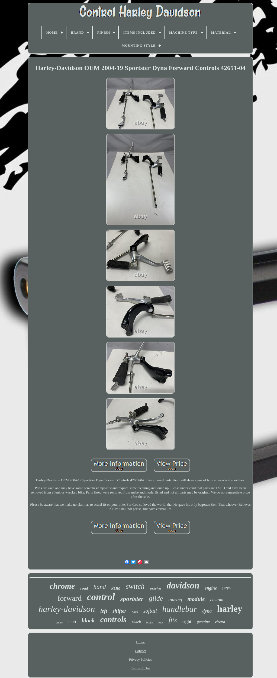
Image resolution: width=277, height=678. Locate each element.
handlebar (179, 609)
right (186, 621)
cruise (59, 622)
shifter (119, 611)
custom (216, 599)
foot (160, 622)
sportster (131, 598)
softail (150, 611)
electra (220, 622)
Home (140, 642)
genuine (203, 621)
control (101, 597)
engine (211, 588)
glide (156, 598)
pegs (226, 587)
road (84, 588)
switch (135, 586)
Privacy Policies (140, 659)
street (72, 622)
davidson (183, 585)
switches (155, 588)
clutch (136, 622)
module (196, 599)
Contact (140, 651)
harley (229, 609)
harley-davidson (66, 609)
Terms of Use (140, 668)
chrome (62, 585)
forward (69, 598)
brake (149, 622)
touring (175, 599)
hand (100, 587)
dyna (207, 611)
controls (113, 619)
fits (173, 620)
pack (135, 612)
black (88, 620)
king (116, 588)
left (103, 611)
